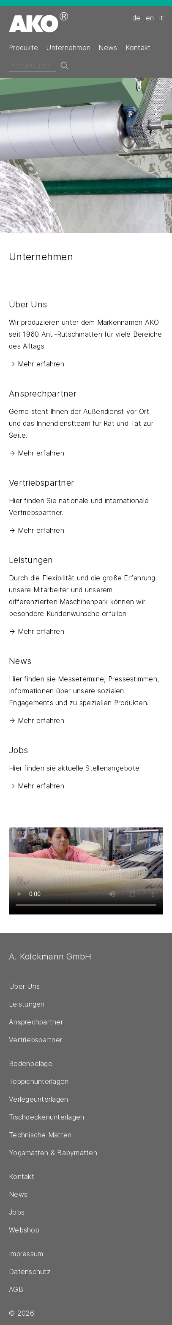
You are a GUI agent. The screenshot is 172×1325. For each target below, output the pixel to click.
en (150, 18)
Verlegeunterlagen (38, 1099)
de (136, 18)
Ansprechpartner (36, 1022)
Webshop (24, 1230)
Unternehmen (68, 47)
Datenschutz (30, 1271)
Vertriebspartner (35, 1039)
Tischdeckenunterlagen (46, 1117)
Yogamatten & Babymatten (53, 1152)
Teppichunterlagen (38, 1081)
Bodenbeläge (30, 1063)
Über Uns (24, 986)
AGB (16, 1289)
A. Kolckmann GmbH (50, 956)
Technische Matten (40, 1135)
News (107, 47)
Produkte (23, 47)
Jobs (17, 1212)
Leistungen (27, 1004)
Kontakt (138, 47)
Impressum (26, 1253)
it (161, 18)
